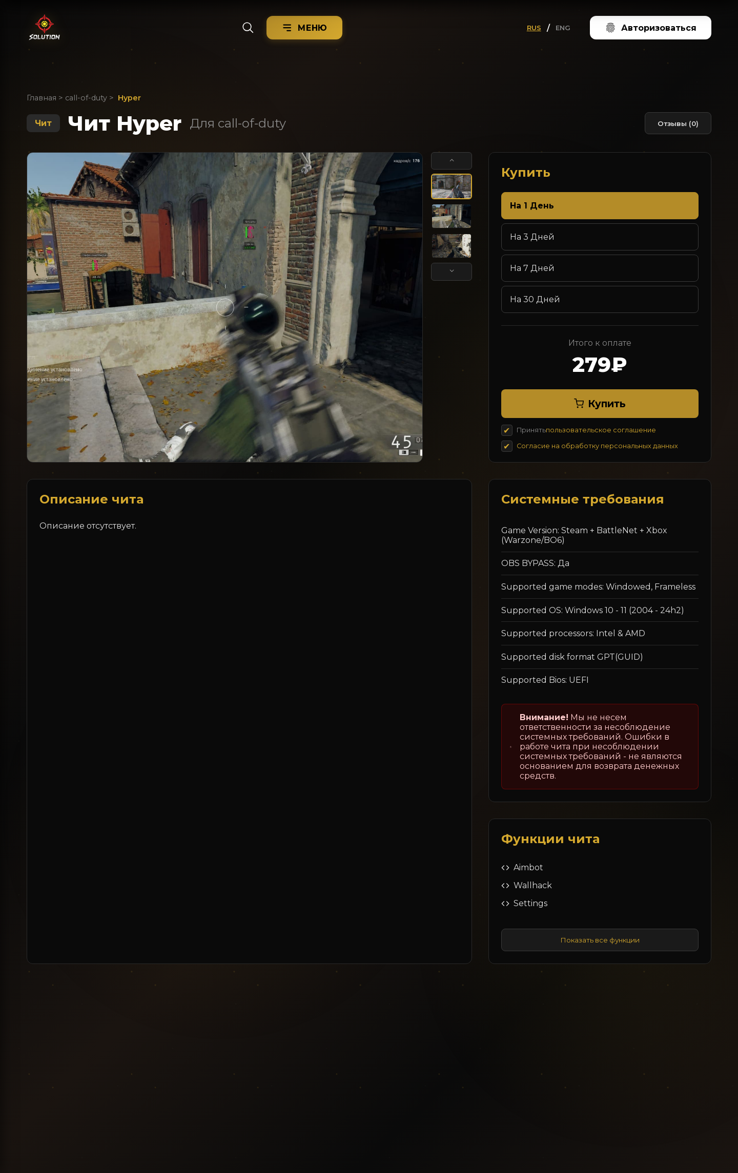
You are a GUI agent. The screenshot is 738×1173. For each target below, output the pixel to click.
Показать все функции (600, 940)
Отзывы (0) (678, 123)
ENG (563, 28)
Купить (600, 403)
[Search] (248, 27)
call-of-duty (86, 97)
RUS (534, 28)
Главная (41, 97)
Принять (586, 430)
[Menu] (304, 27)
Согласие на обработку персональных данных (597, 446)
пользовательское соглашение (601, 430)
